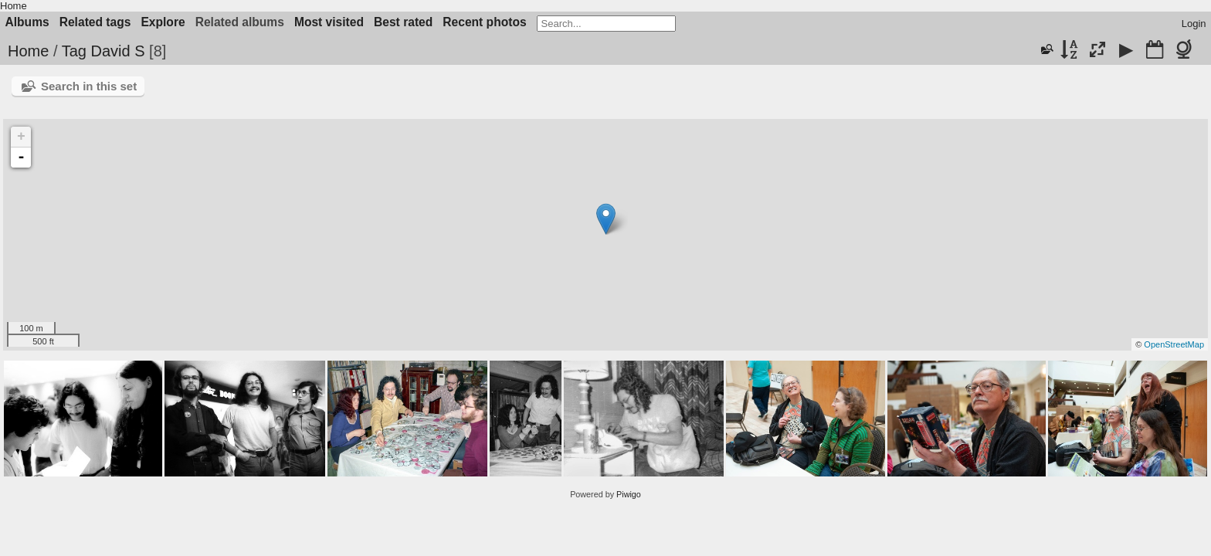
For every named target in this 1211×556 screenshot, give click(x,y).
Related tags (95, 22)
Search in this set (89, 86)
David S (117, 50)
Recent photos (484, 22)
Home (13, 6)
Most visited (329, 22)
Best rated (403, 22)
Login (1194, 23)
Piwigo (628, 494)
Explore (163, 22)
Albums (27, 22)
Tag (74, 50)
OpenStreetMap (1174, 344)
